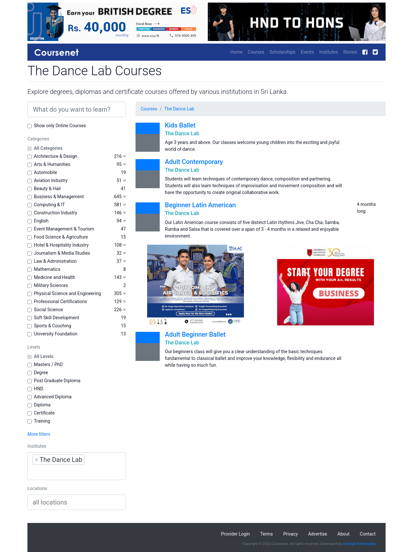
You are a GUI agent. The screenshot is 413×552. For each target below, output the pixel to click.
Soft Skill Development (56, 317)
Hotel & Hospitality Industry (61, 245)
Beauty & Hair (47, 188)
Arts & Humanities (52, 164)
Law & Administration (55, 261)
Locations (37, 488)
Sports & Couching (52, 325)
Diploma (42, 404)
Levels (33, 347)
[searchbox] (74, 472)
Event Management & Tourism (64, 228)
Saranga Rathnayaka (359, 544)
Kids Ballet (180, 125)
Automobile (45, 172)
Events (307, 52)
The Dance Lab (179, 108)
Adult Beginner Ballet (195, 334)
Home (236, 52)
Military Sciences (51, 285)
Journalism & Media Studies (62, 253)
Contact (368, 534)
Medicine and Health (54, 277)
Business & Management (59, 196)
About (343, 534)
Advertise (317, 534)
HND (38, 388)
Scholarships (282, 52)
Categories (38, 138)
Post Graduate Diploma (57, 380)
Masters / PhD (48, 364)
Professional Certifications (60, 301)
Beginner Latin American (200, 205)
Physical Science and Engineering (67, 293)
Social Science (48, 309)
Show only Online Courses (60, 125)
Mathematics (47, 269)
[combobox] (76, 466)
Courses (256, 52)
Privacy (290, 534)
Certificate (44, 412)
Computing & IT (49, 204)
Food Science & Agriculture (61, 237)
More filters (38, 434)
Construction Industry (55, 212)
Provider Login (235, 534)
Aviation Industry (50, 180)
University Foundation (55, 333)
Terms (266, 534)
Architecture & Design (55, 156)
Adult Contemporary (194, 162)
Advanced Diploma (53, 396)
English (41, 220)
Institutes (328, 52)
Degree (41, 372)
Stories (350, 52)
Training (42, 421)
